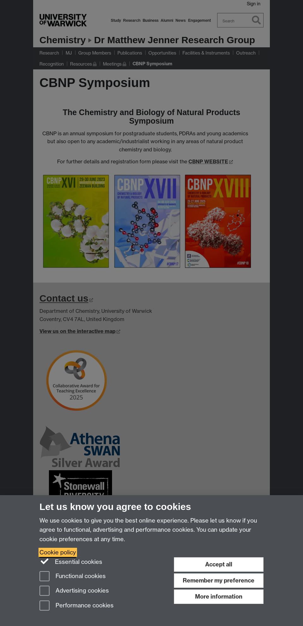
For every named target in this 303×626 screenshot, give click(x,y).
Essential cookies (70, 561)
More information (218, 596)
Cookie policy (57, 552)
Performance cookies (76, 606)
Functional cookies (72, 576)
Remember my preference (218, 580)
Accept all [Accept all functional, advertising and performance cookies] (218, 564)
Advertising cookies (74, 591)
